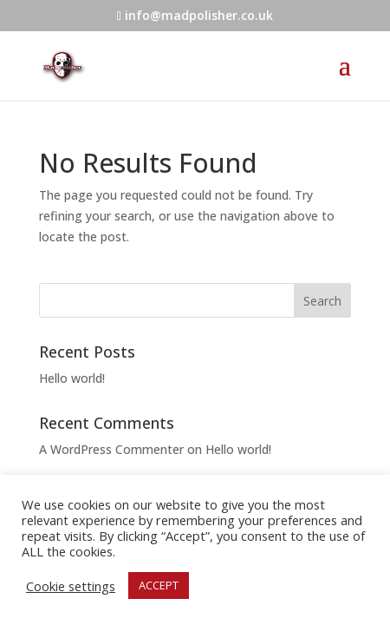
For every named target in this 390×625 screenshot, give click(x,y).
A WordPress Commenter (111, 449)
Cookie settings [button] (70, 586)
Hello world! (72, 378)
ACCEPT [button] (159, 585)
